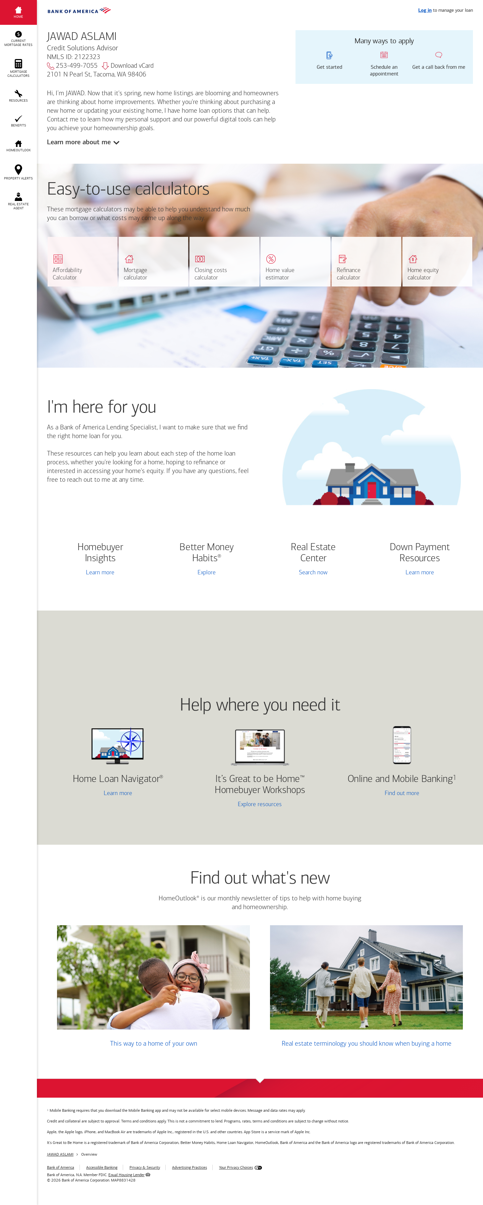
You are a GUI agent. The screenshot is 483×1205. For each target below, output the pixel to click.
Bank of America (60, 1167)
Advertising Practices (189, 1167)
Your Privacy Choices (236, 1167)
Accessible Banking (101, 1167)
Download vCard (128, 66)
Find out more (377, 794)
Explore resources (260, 804)
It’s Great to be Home (260, 785)
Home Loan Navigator (118, 779)
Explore (207, 573)
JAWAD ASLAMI (60, 1154)
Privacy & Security (144, 1167)
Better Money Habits (206, 553)
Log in (425, 10)
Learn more (100, 573)
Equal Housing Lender (126, 1174)
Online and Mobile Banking (400, 779)
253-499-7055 (72, 66)
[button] (18, 39)
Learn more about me (79, 142)
